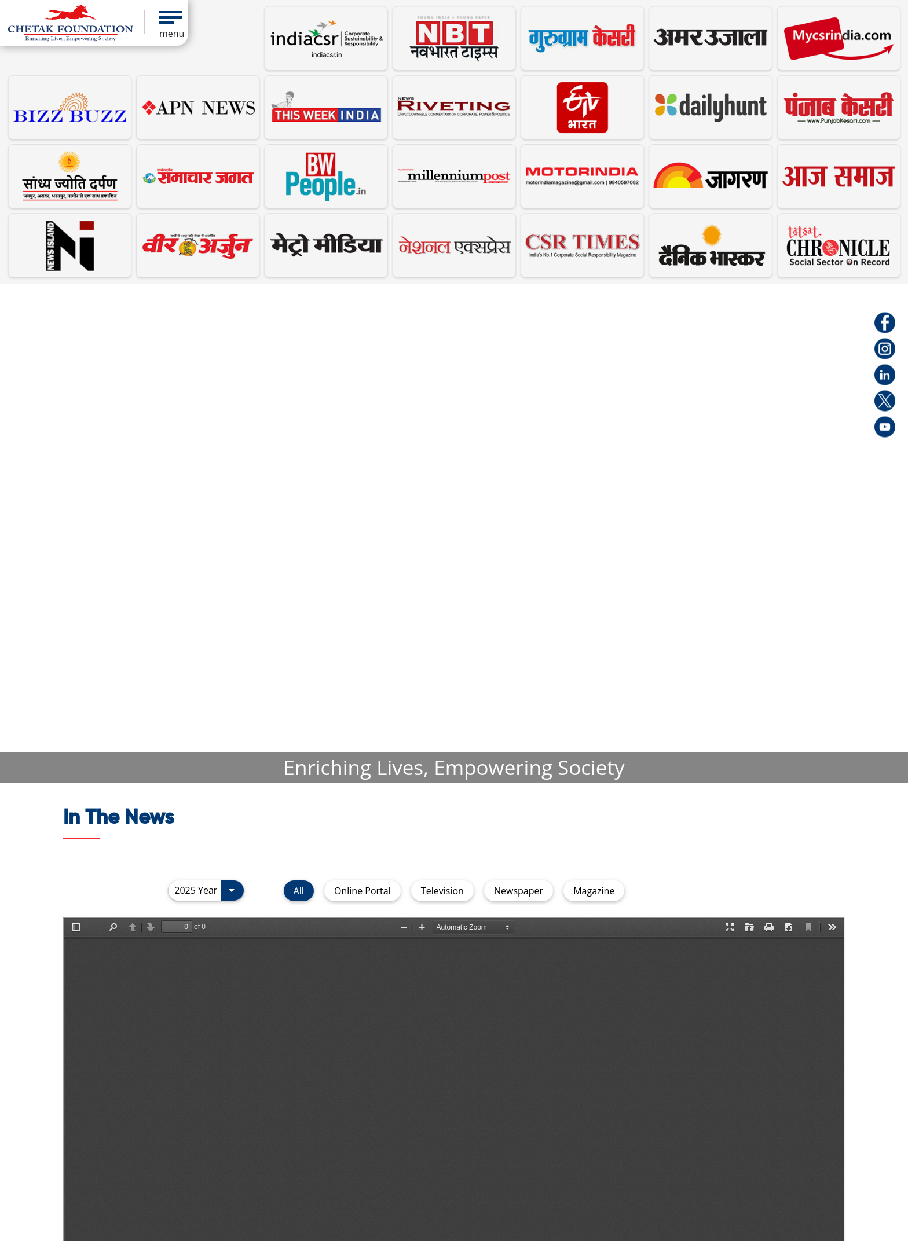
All (299, 890)
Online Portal (362, 890)
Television (442, 890)
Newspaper (518, 890)
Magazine (593, 890)
